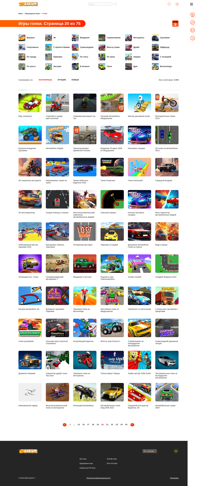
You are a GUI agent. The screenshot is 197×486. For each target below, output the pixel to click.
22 (112, 424)
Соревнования (110, 37)
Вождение (81, 37)
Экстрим (53, 66)
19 (98, 424)
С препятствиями (57, 47)
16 (83, 424)
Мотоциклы (134, 37)
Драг (131, 66)
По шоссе (27, 66)
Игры (20, 13)
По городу (27, 56)
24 (122, 424)
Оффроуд (161, 47)
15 (78, 424)
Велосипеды (162, 66)
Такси (105, 66)
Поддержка (174, 478)
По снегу (80, 56)
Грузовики (161, 37)
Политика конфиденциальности (98, 478)
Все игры (83, 458)
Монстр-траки (109, 47)
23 (117, 424)
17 (88, 424)
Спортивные (28, 47)
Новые (75, 80)
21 (107, 424)
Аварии (132, 56)
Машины (26, 37)
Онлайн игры (112, 458)
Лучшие (62, 80)
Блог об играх (112, 463)
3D (50, 37)
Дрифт (132, 47)
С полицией (161, 56)
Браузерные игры (32, 13)
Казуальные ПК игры (87, 467)
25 (127, 424)
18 (93, 424)
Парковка (53, 56)
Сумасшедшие (83, 47)
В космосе (81, 66)
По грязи (107, 56)
